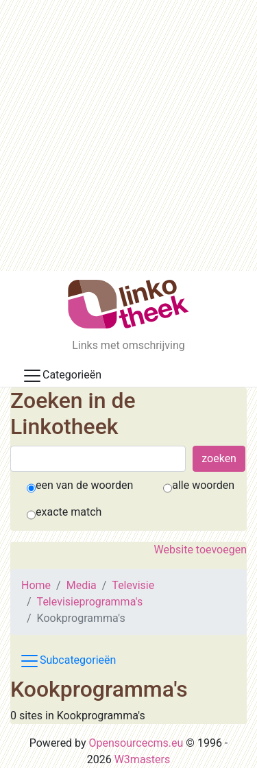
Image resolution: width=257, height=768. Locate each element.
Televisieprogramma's (90, 601)
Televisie (133, 585)
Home (36, 585)
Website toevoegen (200, 549)
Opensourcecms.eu (136, 742)
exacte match (68, 511)
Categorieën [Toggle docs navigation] (61, 375)
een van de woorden (84, 485)
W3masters (142, 759)
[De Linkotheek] (128, 304)
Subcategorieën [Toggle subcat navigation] (67, 661)
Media (81, 585)
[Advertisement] (128, 135)
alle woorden (203, 485)
